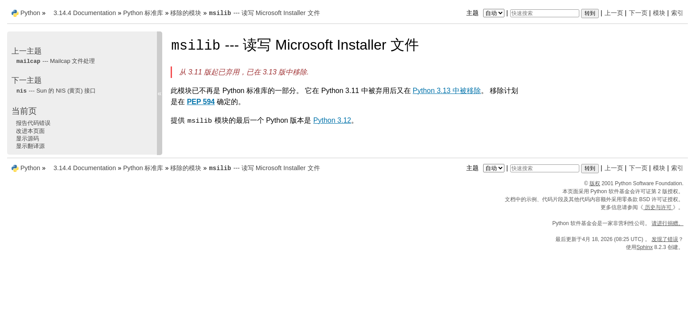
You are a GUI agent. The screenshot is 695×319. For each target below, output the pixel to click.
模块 (659, 12)
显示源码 (27, 138)
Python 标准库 (143, 12)
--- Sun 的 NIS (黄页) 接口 (56, 90)
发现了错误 (665, 239)
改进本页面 (30, 131)
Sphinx (644, 247)
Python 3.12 (332, 120)
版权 (595, 183)
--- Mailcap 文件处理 (55, 61)
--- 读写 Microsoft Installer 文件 (264, 12)
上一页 (614, 12)
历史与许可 (658, 207)
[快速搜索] (544, 13)
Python (30, 12)
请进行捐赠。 (667, 223)
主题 (486, 12)
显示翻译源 (30, 146)
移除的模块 (185, 12)
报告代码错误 (33, 123)
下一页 (638, 12)
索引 (677, 12)
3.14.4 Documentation (85, 12)
